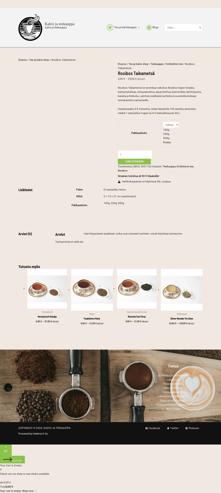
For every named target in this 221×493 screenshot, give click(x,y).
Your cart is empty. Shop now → (18, 490)
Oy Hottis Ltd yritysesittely (173, 375)
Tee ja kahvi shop (39, 59)
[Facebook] (152, 428)
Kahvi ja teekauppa (59, 24)
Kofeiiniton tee (174, 63)
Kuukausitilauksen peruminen (173, 404)
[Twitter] (173, 428)
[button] (138, 27)
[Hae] (200, 27)
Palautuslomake (173, 383)
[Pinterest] (192, 428)
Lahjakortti (173, 379)
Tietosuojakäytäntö (173, 392)
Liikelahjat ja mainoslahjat (173, 396)
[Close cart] (12, 459)
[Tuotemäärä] (135, 154)
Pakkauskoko (139, 133)
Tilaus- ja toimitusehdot (173, 400)
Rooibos (123, 170)
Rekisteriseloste (173, 387)
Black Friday (173, 408)
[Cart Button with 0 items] (6, 450)
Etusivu (22, 59)
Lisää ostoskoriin (134, 161)
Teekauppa (157, 63)
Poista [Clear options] (167, 142)
